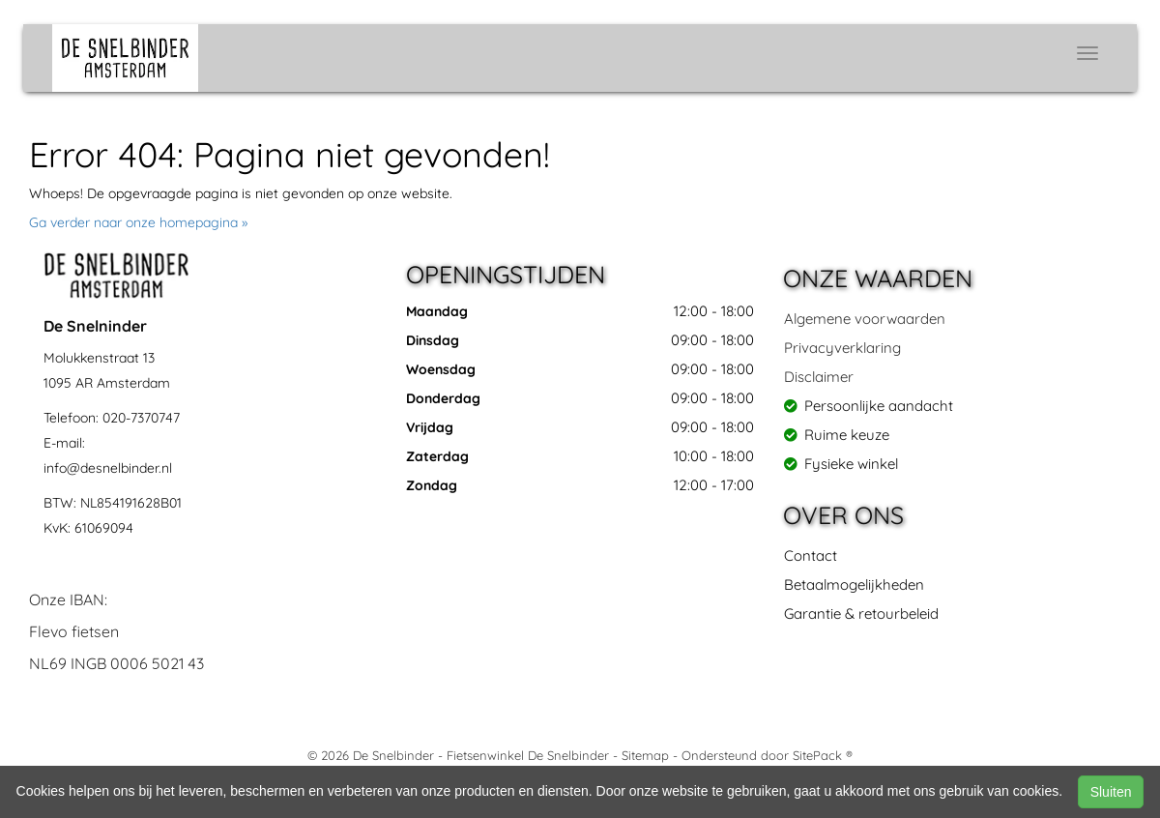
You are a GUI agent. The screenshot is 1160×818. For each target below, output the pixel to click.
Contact (810, 555)
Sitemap (645, 755)
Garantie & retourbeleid (861, 613)
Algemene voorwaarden (864, 318)
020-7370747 (141, 417)
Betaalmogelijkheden (854, 584)
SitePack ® (823, 755)
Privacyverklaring (842, 347)
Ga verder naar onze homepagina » (138, 222)
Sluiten (1111, 792)
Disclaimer (819, 376)
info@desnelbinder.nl (108, 468)
